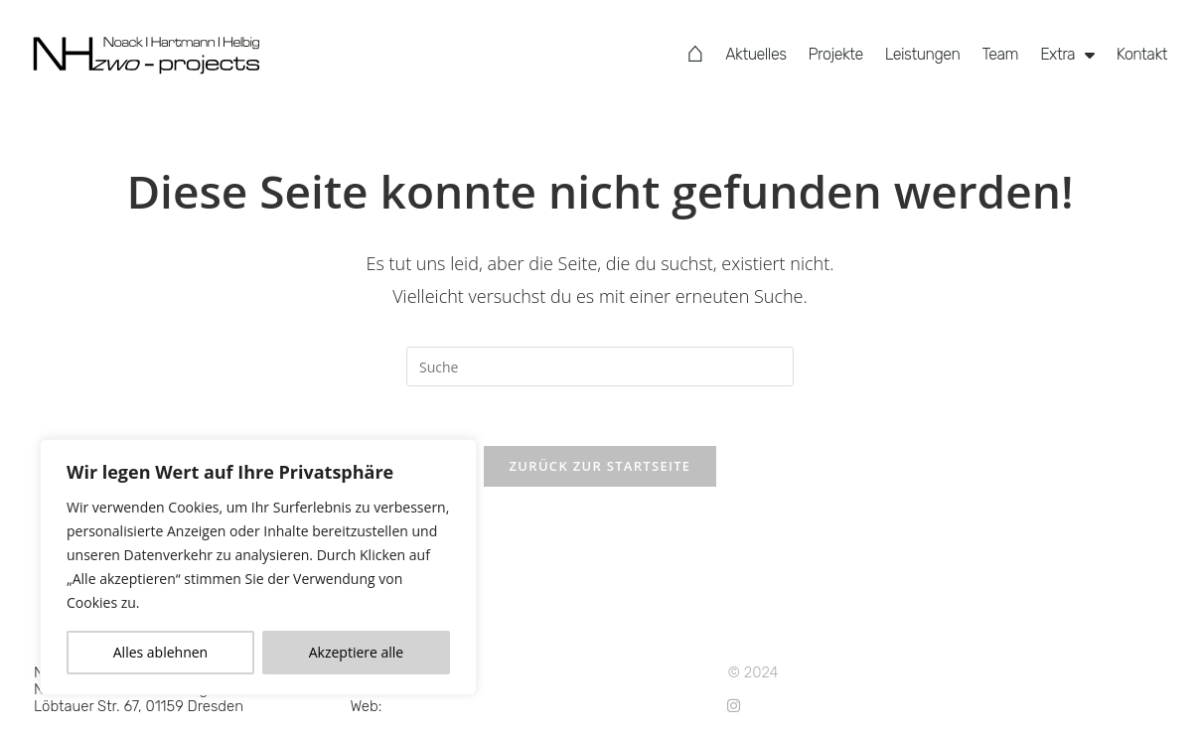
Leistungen (923, 54)
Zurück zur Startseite (600, 466)
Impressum (623, 689)
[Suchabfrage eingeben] (600, 366)
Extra (1067, 55)
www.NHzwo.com (444, 706)
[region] (258, 567)
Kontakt (1142, 54)
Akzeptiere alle (356, 652)
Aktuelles (755, 54)
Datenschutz (628, 672)
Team (999, 54)
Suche (606, 706)
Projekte (836, 54)
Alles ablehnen (160, 652)
